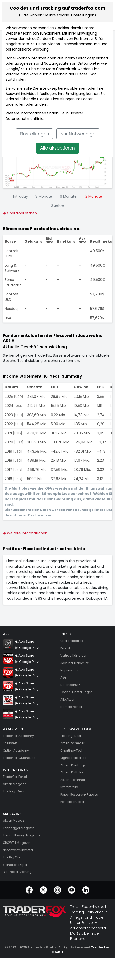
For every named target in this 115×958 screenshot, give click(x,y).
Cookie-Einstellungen (56, 99)
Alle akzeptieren (57, 148)
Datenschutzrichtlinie (24, 118)
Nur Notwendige (77, 134)
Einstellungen (34, 134)
